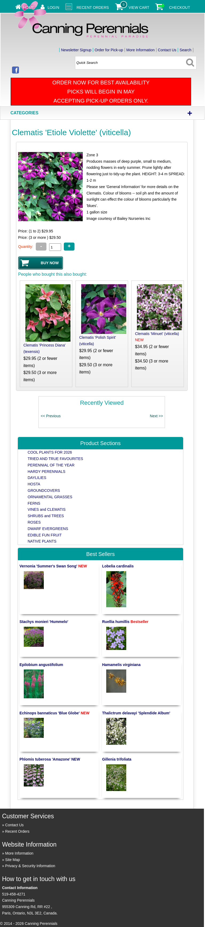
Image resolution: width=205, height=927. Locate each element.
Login (53, 7)
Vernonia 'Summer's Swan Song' (53, 566)
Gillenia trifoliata (116, 759)
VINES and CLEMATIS (47, 509)
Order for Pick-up (109, 50)
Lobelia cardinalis (117, 566)
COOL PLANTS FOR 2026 (50, 452)
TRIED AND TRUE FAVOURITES (55, 459)
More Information (140, 50)
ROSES (34, 522)
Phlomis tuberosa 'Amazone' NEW (49, 759)
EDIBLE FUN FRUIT (45, 535)
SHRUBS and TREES (46, 516)
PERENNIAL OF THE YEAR (51, 465)
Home (28, 7)
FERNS (34, 503)
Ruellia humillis (125, 622)
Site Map (12, 860)
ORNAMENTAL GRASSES (50, 497)
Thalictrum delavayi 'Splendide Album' (136, 713)
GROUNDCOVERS (44, 490)
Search (185, 50)
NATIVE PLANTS (42, 541)
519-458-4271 (13, 894)
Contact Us (167, 50)
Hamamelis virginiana (121, 665)
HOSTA (34, 484)
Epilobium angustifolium (41, 665)
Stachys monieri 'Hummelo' (43, 622)
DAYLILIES (37, 478)
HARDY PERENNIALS (46, 471)
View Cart (139, 7)
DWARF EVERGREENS (48, 529)
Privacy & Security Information (30, 866)
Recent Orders (93, 7)
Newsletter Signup (76, 50)
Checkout (179, 7)
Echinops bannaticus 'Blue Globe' (54, 713)
